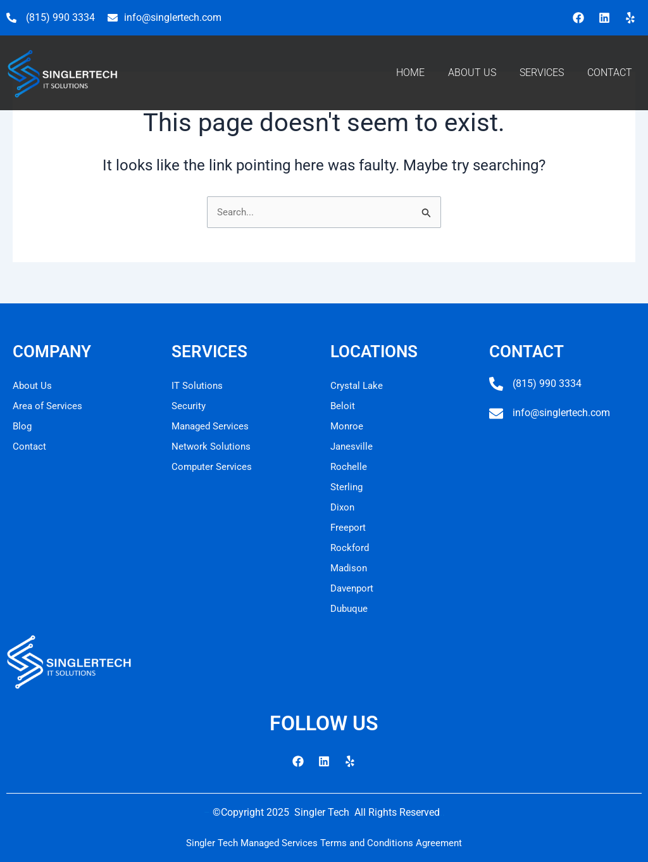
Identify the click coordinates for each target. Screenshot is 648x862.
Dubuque (350, 608)
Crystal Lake (357, 385)
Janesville (352, 446)
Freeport (348, 527)
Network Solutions (212, 446)
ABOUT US (472, 73)
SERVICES (542, 73)
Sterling (347, 487)
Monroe (347, 426)
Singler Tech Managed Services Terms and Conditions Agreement (324, 843)
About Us (33, 385)
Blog (23, 426)
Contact (30, 446)
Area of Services (49, 406)
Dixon (343, 507)
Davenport (353, 588)
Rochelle (349, 466)
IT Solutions (198, 385)
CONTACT (609, 73)
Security (189, 406)
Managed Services (212, 426)
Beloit (343, 406)
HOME (410, 73)
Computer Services (213, 466)
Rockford (350, 548)
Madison (350, 568)
